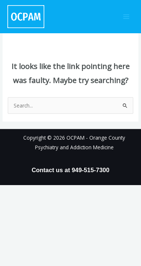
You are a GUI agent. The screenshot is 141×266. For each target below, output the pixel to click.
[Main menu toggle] (126, 16)
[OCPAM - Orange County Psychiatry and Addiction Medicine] (25, 16)
